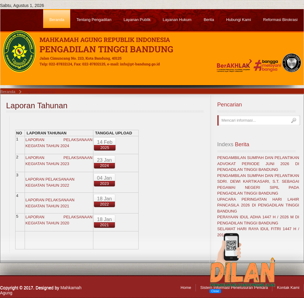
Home (186, 287)
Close (215, 291)
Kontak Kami (288, 287)
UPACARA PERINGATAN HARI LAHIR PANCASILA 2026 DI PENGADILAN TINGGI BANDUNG (258, 205)
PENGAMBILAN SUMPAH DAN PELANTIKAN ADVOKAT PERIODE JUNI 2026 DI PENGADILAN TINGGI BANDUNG (258, 163)
